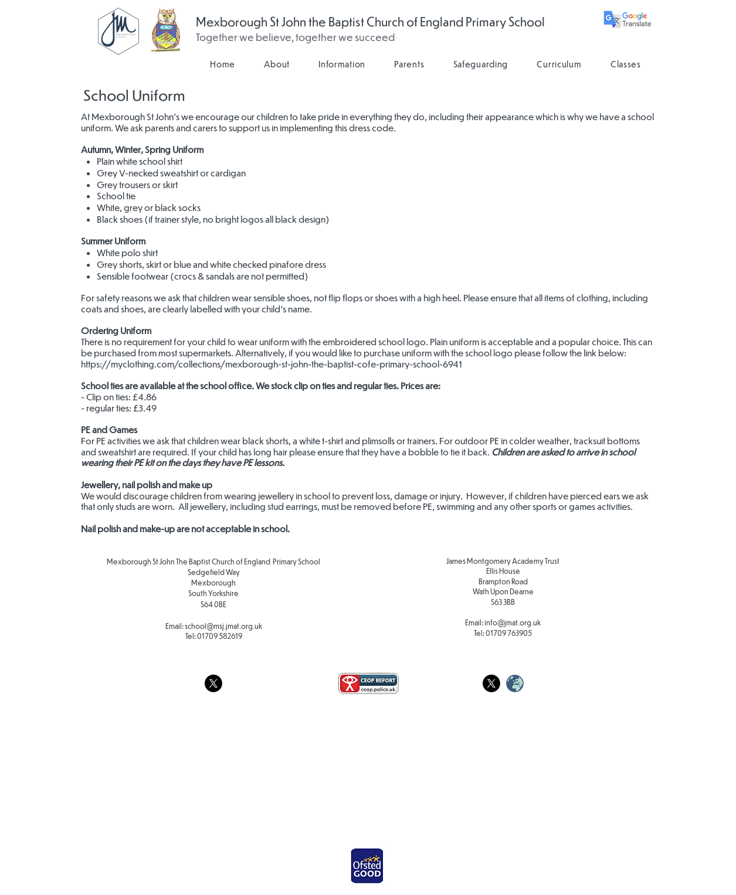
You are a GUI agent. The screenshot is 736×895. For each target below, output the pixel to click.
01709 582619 (219, 636)
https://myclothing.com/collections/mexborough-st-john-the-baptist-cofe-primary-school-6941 (271, 363)
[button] (277, 64)
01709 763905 (509, 633)
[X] (213, 683)
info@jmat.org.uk (512, 622)
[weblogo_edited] (515, 683)
